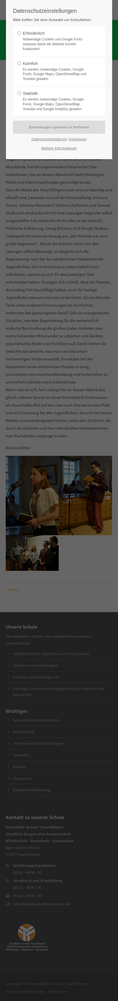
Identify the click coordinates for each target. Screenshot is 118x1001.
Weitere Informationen (59, 148)
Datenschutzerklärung (49, 139)
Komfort (57, 71)
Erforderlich (57, 41)
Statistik (57, 101)
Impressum (77, 139)
